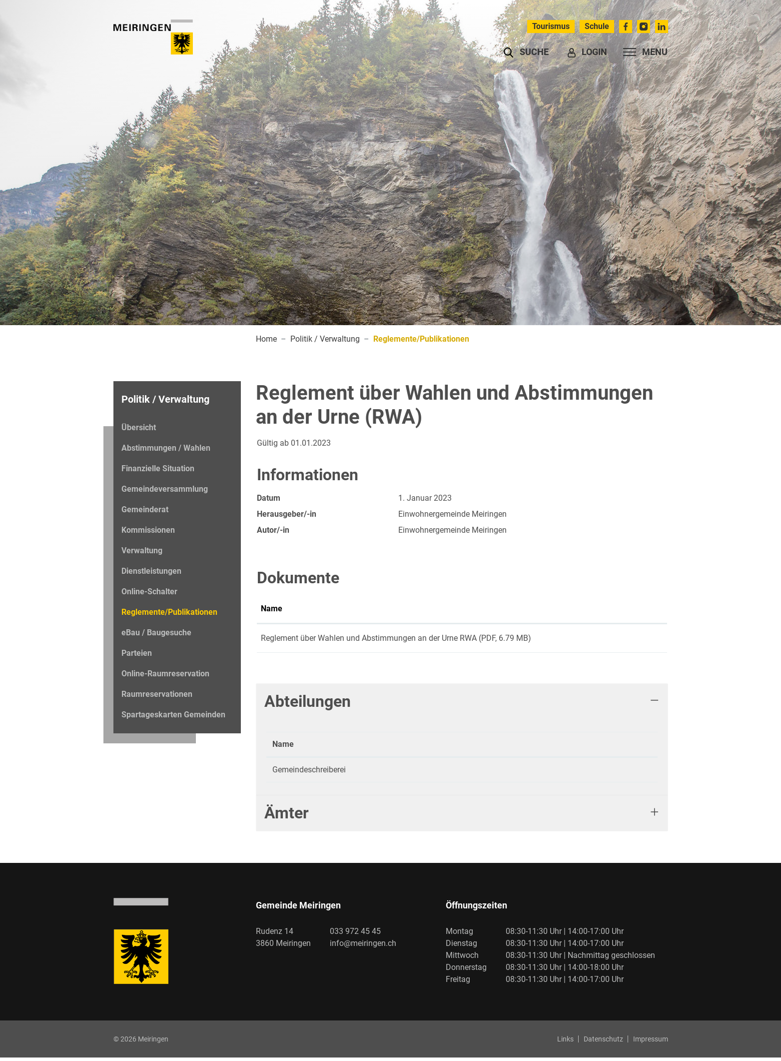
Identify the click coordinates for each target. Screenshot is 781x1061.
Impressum (650, 1042)
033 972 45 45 (355, 934)
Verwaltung (141, 550)
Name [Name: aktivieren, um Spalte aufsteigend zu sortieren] (271, 608)
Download (636, 640)
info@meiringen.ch (363, 946)
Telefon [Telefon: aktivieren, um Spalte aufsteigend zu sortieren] (403, 747)
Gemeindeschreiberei (309, 773)
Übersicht (138, 427)
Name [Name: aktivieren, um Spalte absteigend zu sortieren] (283, 747)
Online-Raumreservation (165, 673)
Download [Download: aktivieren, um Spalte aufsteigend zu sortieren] (628, 608)
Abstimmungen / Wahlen (165, 448)
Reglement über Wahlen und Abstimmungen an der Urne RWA (369, 638)
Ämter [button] (286, 816)
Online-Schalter (149, 591)
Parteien (136, 653)
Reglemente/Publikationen (169, 614)
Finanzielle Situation (157, 468)
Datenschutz (603, 1042)
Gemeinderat (144, 509)
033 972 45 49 (414, 773)
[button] (526, 52)
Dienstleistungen (151, 571)
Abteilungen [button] (307, 704)
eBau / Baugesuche (156, 632)
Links (565, 1042)
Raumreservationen (156, 694)
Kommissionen (148, 530)
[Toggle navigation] (642, 52)
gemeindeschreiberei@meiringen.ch (538, 773)
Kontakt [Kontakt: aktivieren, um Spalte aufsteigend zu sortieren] (490, 747)
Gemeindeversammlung (164, 489)
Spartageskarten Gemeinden (173, 714)
